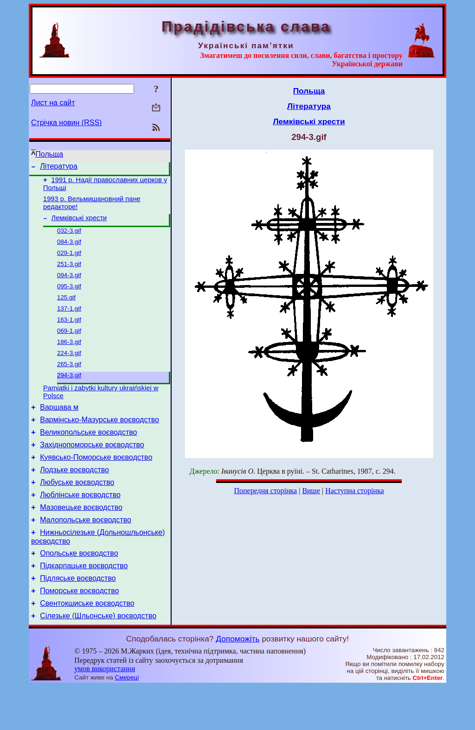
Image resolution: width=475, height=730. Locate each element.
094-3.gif (69, 285)
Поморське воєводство (79, 631)
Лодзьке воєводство (74, 498)
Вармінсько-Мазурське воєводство (99, 442)
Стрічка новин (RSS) (66, 123)
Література (58, 167)
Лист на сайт (53, 103)
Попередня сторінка (265, 491)
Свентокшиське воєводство (87, 645)
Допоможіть (237, 682)
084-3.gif (69, 249)
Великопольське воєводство (88, 456)
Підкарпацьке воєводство (84, 604)
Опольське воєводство (79, 590)
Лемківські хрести (79, 223)
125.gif (66, 309)
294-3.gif (69, 393)
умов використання (104, 712)
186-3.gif (69, 357)
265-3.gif (69, 381)
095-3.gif (69, 297)
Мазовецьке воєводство (81, 540)
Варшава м (59, 428)
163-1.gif (69, 333)
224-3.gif (69, 369)
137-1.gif (69, 321)
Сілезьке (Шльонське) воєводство (98, 659)
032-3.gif (69, 237)
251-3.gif (69, 273)
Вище (311, 491)
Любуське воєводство (77, 512)
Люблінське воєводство (80, 526)
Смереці (127, 720)
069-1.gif (69, 345)
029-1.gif (69, 261)
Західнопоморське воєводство (92, 470)
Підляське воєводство (78, 618)
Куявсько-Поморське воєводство (96, 484)
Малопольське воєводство (85, 554)
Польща (49, 154)
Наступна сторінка (354, 491)
